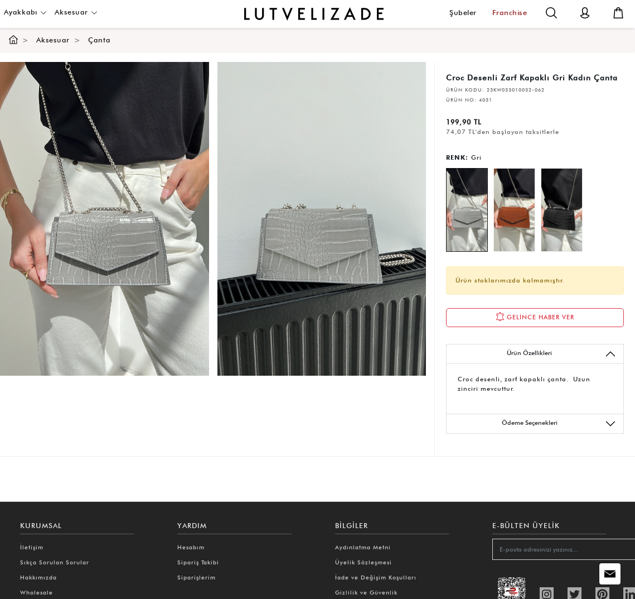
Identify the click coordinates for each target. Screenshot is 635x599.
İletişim (31, 547)
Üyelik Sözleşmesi (363, 562)
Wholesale (36, 592)
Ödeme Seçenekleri (559, 423)
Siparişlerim (196, 577)
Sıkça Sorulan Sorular (54, 562)
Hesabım (191, 547)
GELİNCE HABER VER (535, 316)
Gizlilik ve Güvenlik (366, 592)
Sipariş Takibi (198, 562)
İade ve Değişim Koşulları (375, 577)
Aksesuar (76, 12)
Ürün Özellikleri (561, 354)
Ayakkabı (25, 12)
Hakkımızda (38, 577)
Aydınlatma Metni (363, 547)
